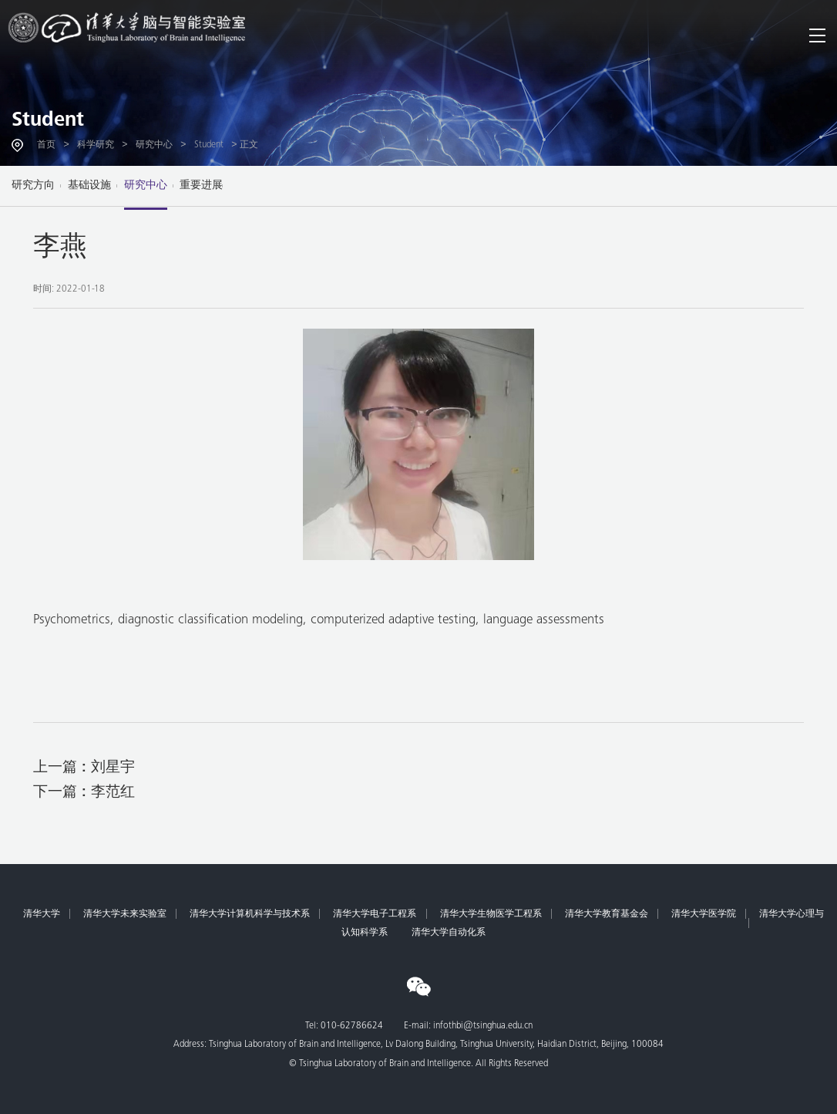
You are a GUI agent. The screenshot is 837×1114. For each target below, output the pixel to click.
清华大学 (41, 914)
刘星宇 (113, 768)
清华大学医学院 (703, 914)
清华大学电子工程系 (374, 914)
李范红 (113, 792)
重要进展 (201, 186)
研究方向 (33, 186)
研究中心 (154, 145)
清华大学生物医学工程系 (491, 914)
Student (48, 121)
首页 (46, 145)
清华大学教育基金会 (606, 914)
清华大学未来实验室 (124, 914)
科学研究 (95, 145)
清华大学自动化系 (449, 932)
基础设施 (89, 186)
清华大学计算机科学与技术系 (250, 914)
